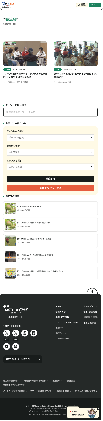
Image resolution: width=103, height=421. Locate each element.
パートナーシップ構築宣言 (14, 391)
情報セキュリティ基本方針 (13, 385)
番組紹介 (59, 327)
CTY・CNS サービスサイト (18, 359)
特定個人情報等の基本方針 (35, 381)
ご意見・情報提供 (83, 5)
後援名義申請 (89, 323)
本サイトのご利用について (40, 391)
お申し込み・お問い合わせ (85, 391)
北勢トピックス (90, 306)
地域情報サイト (7, 7)
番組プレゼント (62, 333)
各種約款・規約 (63, 391)
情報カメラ (61, 312)
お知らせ (60, 306)
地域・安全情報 (62, 317)
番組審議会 (70, 381)
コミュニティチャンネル (67, 322)
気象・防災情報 (90, 312)
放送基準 (56, 381)
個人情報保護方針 (10, 381)
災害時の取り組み (90, 317)
